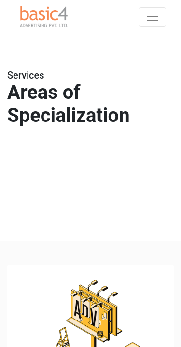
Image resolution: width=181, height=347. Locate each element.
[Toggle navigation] (152, 17)
